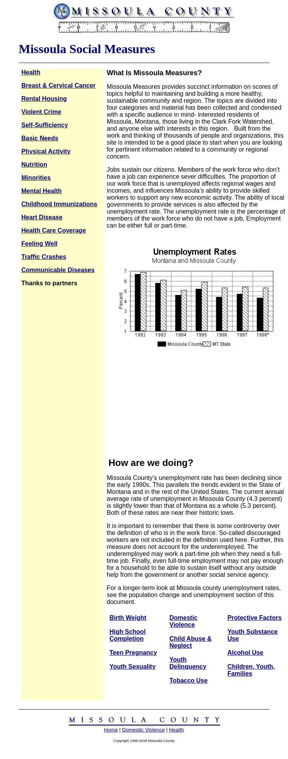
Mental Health (41, 191)
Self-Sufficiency (44, 125)
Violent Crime (41, 112)
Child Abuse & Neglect (191, 642)
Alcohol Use (245, 652)
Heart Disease (41, 217)
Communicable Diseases (58, 270)
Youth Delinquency (188, 663)
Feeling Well (39, 243)
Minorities (36, 177)
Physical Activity (46, 151)
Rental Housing (44, 98)
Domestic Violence (184, 621)
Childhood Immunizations (59, 204)
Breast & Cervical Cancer (58, 85)
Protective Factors (254, 617)
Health (30, 72)
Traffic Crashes (43, 257)
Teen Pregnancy (133, 652)
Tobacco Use (189, 680)
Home (111, 730)
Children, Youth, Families (251, 670)
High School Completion (127, 635)
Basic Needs (39, 138)
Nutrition (34, 164)
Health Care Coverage (53, 230)
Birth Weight (127, 617)
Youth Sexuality (132, 666)
